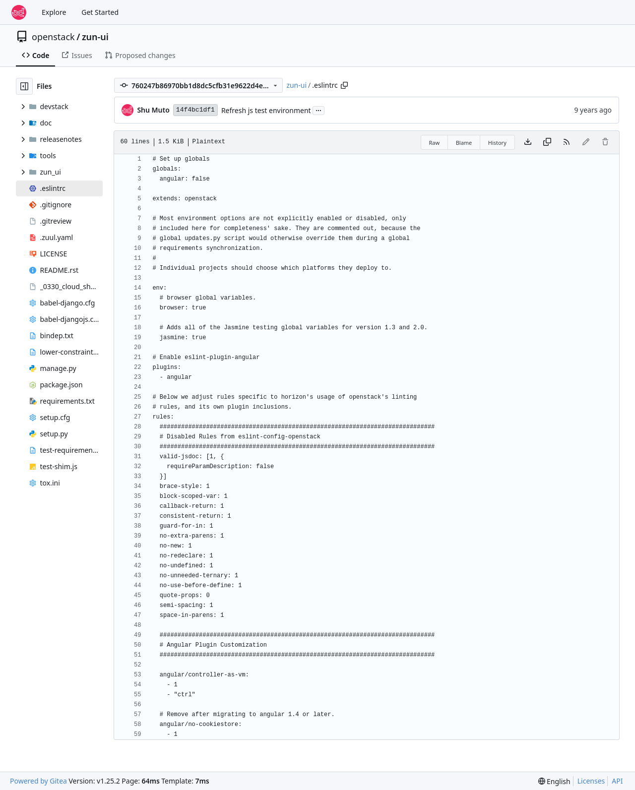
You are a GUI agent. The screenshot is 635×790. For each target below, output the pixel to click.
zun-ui (95, 37)
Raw (434, 142)
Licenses (591, 781)
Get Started (100, 12)
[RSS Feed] (566, 142)
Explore (54, 12)
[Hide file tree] (24, 86)
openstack (53, 37)
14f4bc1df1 (195, 110)
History (497, 142)
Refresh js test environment (266, 110)
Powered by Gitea (38, 781)
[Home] (19, 12)
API (617, 781)
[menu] (554, 781)
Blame (464, 142)
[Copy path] (344, 85)
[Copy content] (547, 142)
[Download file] (528, 142)
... (318, 109)
